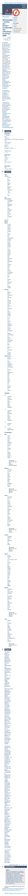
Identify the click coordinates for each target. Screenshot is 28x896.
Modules (6, 2)
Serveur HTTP (10, 15)
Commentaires (17, 31)
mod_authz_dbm (17, 30)
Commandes (8, 432)
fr (5, 40)
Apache (4, 15)
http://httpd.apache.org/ (7, 127)
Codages (7, 393)
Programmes (6, 16)
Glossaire (19, 2)
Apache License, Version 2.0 (14, 890)
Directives (11, 2)
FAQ (15, 2)
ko (8, 40)
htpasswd (4, 88)
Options (15, 19)
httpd (6, 119)
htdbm (3, 92)
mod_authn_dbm (6, 60)
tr (10, 40)
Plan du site (24, 2)
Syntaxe (15, 17)
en (9, 39)
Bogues (15, 20)
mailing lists (11, 883)
